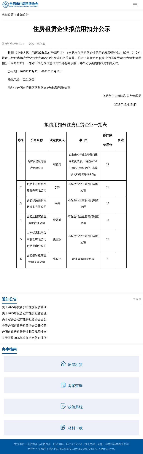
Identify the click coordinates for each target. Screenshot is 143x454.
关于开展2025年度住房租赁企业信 (24, 337)
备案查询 (71, 385)
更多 (137, 299)
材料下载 (71, 427)
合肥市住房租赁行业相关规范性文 (24, 331)
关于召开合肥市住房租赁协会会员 (24, 319)
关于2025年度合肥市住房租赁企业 (24, 307)
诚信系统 (71, 406)
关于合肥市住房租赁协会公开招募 (24, 325)
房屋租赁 (71, 364)
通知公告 (23, 14)
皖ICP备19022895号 (60, 448)
